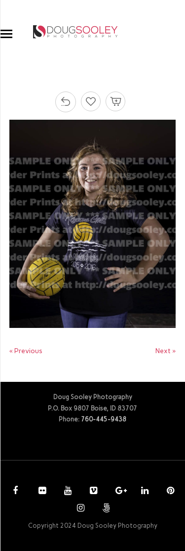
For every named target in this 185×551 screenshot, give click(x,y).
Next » (165, 351)
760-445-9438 (103, 419)
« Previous (25, 351)
